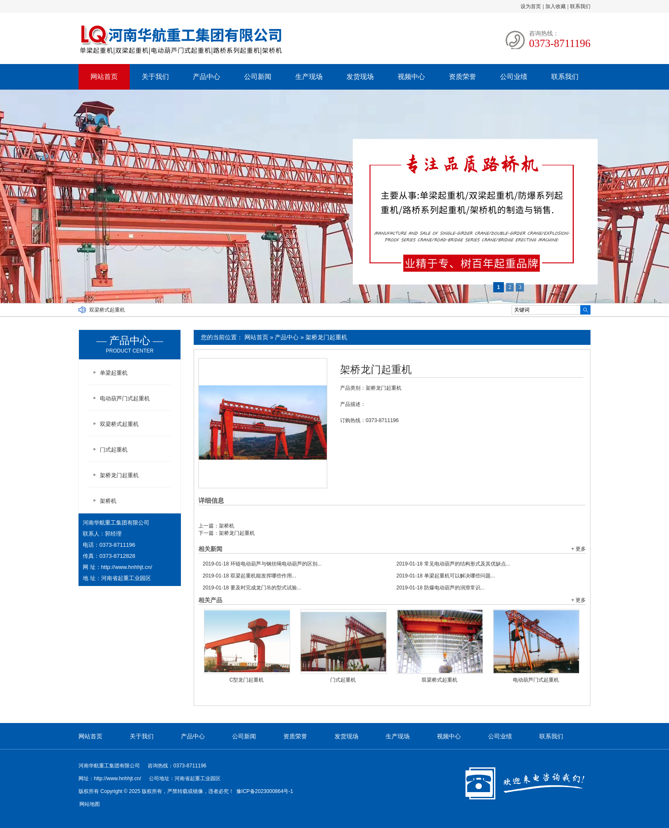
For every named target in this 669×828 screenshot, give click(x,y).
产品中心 (206, 76)
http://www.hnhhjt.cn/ (126, 567)
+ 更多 (578, 549)
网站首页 (104, 76)
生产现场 (309, 76)
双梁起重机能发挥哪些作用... (249, 576)
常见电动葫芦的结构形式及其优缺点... (453, 564)
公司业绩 (513, 76)
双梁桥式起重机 (107, 310)
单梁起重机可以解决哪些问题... (445, 576)
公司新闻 (257, 76)
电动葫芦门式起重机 (536, 680)
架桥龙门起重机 (326, 337)
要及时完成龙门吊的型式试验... (252, 588)
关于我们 (155, 76)
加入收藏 (555, 6)
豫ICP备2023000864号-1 (264, 791)
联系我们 (580, 6)
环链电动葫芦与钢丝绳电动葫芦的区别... (262, 564)
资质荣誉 (462, 76)
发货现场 (360, 76)
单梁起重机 (114, 373)
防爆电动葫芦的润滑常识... (440, 588)
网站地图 (89, 804)
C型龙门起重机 (247, 680)
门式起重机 (343, 680)
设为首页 (531, 6)
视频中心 (411, 76)
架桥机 (226, 526)
